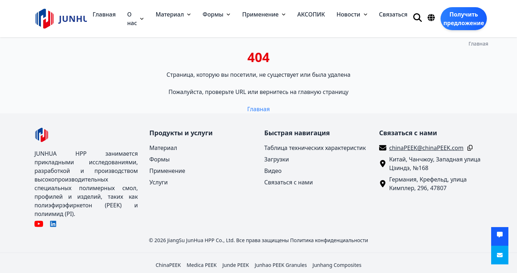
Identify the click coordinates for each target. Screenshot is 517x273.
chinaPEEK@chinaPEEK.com (426, 148)
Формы (216, 14)
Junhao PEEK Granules (281, 265)
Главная (104, 14)
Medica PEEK (202, 265)
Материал (173, 14)
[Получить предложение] (464, 18)
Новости (351, 14)
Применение (264, 14)
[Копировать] (469, 147)
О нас (135, 18)
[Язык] (431, 17)
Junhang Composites (337, 265)
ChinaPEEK (168, 265)
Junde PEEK (235, 265)
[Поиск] (417, 17)
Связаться (393, 14)
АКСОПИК (311, 14)
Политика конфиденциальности (329, 240)
